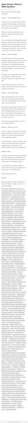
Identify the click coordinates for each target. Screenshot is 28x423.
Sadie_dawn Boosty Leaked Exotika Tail (12, 318)
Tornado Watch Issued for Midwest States (13, 391)
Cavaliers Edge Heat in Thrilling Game (12, 298)
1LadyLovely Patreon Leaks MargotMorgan (13, 389)
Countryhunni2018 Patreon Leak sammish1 (13, 353)
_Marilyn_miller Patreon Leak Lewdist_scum (13, 393)
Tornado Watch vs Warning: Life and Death (13, 355)
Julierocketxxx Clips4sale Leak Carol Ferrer (13, 300)
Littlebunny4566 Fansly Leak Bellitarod (12, 375)
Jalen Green (4, 9)
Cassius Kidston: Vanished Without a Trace (13, 377)
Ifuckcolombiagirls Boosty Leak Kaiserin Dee (13, 357)
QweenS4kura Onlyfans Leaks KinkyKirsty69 (13, 304)
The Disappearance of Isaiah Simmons (12, 302)
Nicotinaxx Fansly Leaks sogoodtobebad (12, 247)
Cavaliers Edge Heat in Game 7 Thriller (12, 249)
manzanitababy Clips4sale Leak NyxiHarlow (13, 251)
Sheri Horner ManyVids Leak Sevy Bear (12, 189)
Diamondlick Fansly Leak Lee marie (12, 233)
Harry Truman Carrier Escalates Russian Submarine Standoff (13, 280)
